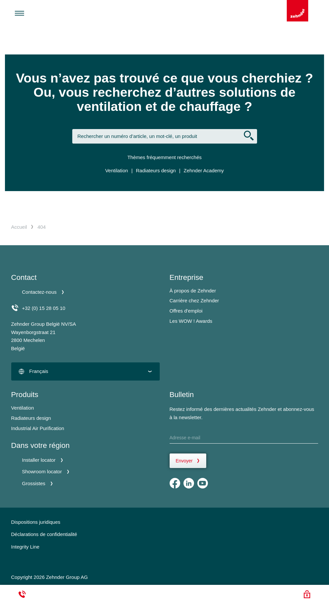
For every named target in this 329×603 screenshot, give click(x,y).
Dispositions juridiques (35, 522)
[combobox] (85, 371)
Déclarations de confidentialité (44, 534)
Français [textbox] (39, 371)
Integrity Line (25, 547)
